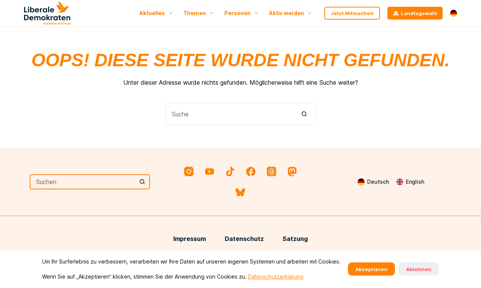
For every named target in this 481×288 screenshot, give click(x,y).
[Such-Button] (304, 114)
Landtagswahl (415, 13)
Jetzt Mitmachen (352, 13)
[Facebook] (251, 171)
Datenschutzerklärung (275, 276)
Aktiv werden (291, 13)
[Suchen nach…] (229, 114)
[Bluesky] (240, 192)
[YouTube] (209, 171)
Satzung (295, 238)
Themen (199, 13)
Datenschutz (244, 238)
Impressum (189, 238)
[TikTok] (230, 171)
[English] (410, 182)
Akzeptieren (371, 269)
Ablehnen (418, 269)
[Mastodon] (292, 171)
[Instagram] (189, 171)
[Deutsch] (373, 182)
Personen (242, 13)
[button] (453, 13)
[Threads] (271, 171)
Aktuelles (157, 13)
